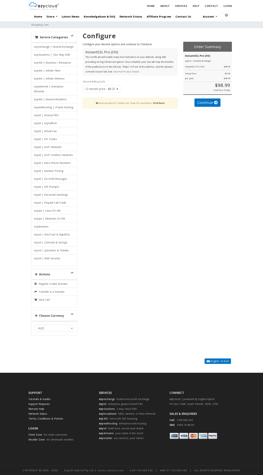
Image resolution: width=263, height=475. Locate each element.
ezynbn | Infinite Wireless (49, 78)
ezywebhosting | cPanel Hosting (53, 107)
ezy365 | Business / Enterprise (52, 62)
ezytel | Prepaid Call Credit (50, 202)
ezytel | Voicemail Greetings (51, 194)
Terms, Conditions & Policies (45, 418)
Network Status (131, 16)
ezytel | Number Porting (48, 171)
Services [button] (181, 6)
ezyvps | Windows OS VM (49, 218)
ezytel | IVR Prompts (46, 186)
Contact (211, 6)
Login (228, 6)
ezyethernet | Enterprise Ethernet (48, 89)
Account (209, 16)
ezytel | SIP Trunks (45, 139)
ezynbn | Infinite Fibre (47, 70)
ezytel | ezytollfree (45, 123)
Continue (207, 102)
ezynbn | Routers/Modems (50, 99)
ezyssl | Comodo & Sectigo (50, 242)
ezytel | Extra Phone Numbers (52, 163)
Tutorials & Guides (39, 399)
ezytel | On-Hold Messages (50, 178)
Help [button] (196, 6)
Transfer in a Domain (49, 291)
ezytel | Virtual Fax (45, 131)
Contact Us (183, 16)
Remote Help (36, 408)
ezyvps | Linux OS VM (47, 210)
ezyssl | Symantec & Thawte (51, 250)
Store (50, 16)
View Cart (42, 299)
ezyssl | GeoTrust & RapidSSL (52, 234)
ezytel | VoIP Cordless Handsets (53, 155)
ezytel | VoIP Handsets (48, 147)
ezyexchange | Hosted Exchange (54, 46)
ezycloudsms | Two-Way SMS (52, 54)
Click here (159, 103)
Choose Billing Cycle (94, 81)
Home (151, 6)
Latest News (70, 16)
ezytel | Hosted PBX (46, 115)
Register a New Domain (50, 283)
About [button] (165, 6)
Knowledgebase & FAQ (99, 16)
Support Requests (39, 404)
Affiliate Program (159, 16)
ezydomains (41, 226)
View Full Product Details (126, 71)
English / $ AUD (218, 361)
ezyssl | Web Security (47, 258)
